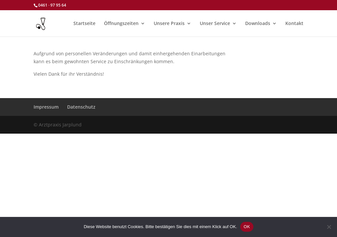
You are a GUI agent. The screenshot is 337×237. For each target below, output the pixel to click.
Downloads (257, 23)
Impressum (46, 107)
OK (247, 226)
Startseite (84, 23)
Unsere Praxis (169, 23)
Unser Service (215, 23)
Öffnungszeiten (121, 23)
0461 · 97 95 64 (52, 5)
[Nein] (328, 227)
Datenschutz (81, 107)
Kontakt (294, 23)
